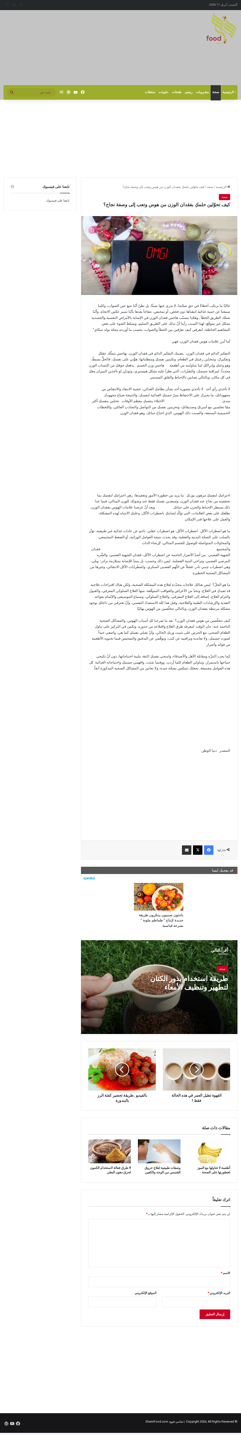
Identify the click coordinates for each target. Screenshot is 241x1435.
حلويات (164, 92)
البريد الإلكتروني (219, 1293)
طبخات (176, 92)
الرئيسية (229, 92)
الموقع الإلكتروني (146, 1293)
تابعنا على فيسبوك (57, 200)
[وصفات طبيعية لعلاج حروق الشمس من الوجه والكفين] (159, 1151)
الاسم (225, 1273)
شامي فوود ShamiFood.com (164, 1421)
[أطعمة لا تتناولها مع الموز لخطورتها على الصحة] (209, 1151)
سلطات (150, 92)
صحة (215, 92)
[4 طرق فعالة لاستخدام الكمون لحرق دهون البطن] (109, 1151)
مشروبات (202, 92)
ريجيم (189, 92)
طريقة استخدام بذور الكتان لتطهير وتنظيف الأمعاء (189, 982)
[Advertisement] (80, 47)
